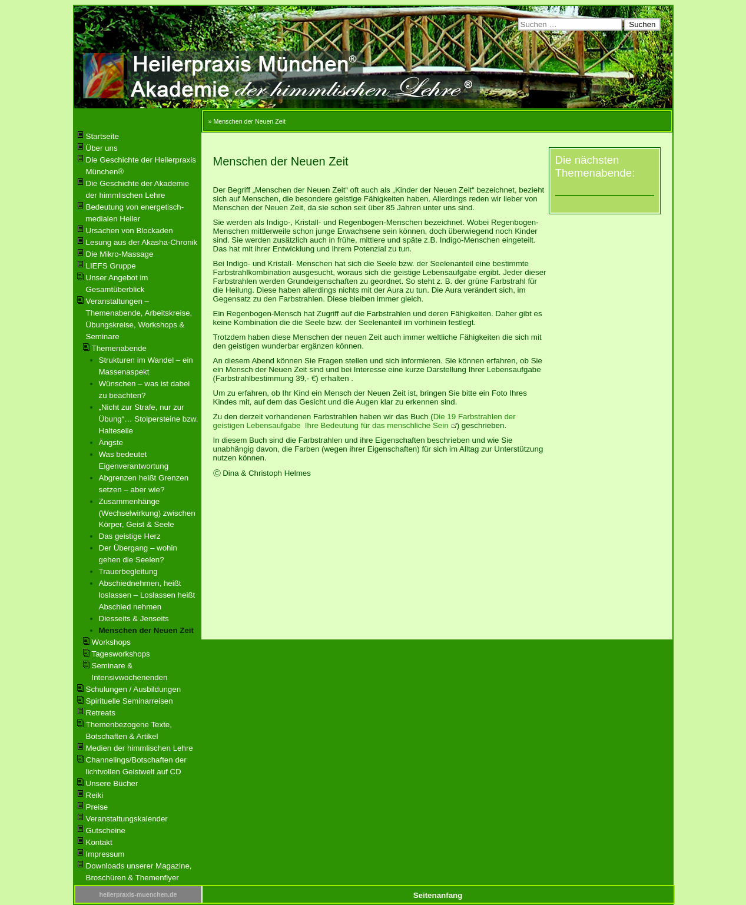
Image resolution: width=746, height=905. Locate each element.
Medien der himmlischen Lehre (139, 748)
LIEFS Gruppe (111, 265)
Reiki (95, 795)
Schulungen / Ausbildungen (133, 689)
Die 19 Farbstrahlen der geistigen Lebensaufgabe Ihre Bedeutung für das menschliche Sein (364, 421)
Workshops (111, 642)
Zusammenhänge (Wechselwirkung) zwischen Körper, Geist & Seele (147, 513)
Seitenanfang (438, 895)
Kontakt (99, 842)
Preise (97, 807)
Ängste (111, 442)
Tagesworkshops (121, 653)
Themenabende (119, 348)
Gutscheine (105, 830)
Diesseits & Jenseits (134, 618)
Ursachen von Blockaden (129, 230)
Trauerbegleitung (128, 571)
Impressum (105, 854)
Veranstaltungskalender (127, 818)
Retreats (100, 712)
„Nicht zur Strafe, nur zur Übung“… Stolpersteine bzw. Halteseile (148, 419)
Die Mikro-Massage (120, 254)
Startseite (102, 136)
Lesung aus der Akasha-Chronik (142, 242)
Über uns (102, 148)
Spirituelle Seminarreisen (129, 701)
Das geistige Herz (130, 536)
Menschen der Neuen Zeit (146, 630)
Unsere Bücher (112, 783)
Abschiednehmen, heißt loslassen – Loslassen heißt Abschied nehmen (147, 595)
